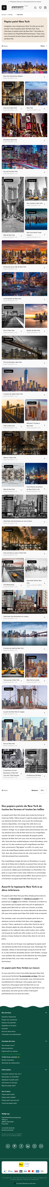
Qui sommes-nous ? (8, 1045)
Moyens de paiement (9, 1023)
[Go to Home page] (20, 8)
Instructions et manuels (9, 1083)
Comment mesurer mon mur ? (11, 1074)
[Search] (35, 8)
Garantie (5, 1028)
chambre (37, 921)
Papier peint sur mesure (10, 1051)
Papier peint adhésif (8, 1097)
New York (20, 14)
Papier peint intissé (8, 1094)
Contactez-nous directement (11, 1034)
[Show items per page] (43, 790)
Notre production (7, 1048)
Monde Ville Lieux (11, 14)
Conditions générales (16, 1179)
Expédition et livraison (9, 1026)
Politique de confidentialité (31, 1179)
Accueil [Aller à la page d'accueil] (4, 14)
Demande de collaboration (11, 1063)
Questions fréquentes (9, 1017)
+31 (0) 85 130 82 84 (8, 1128)
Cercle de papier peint (9, 1103)
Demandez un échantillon (10, 1077)
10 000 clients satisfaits (9, 1057)
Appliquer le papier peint (10, 1080)
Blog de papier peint (9, 1086)
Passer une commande (9, 1020)
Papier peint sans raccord (10, 1100)
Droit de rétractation (8, 1031)
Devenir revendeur (8, 1060)
